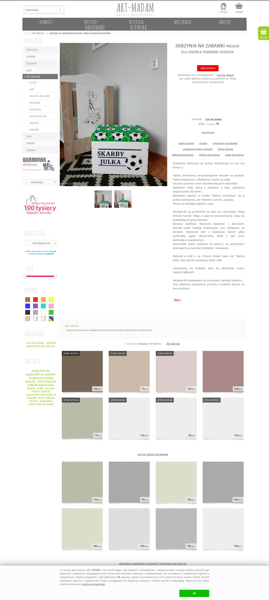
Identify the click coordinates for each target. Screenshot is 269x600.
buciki (32, 82)
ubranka (34, 123)
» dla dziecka (32, 76)
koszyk (239, 11)
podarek (49, 254)
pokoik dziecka (38, 116)
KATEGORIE (33, 40)
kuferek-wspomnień (183, 154)
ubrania (30, 150)
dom (29, 70)
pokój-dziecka (186, 143)
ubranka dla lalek (39, 96)
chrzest (203, 143)
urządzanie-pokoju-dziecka (198, 149)
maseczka (35, 109)
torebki (30, 143)
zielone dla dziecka (209, 154)
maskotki (34, 102)
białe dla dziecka (234, 154)
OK (194, 593)
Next (161, 115)
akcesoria (32, 49)
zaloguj (223, 11)
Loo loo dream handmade (152, 454)
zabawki (34, 129)
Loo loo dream (225, 75)
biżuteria (31, 63)
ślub (28, 136)
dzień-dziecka (225, 149)
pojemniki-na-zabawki (225, 143)
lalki (31, 89)
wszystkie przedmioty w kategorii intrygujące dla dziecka (153, 563)
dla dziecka (208, 132)
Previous (65, 115)
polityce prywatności (94, 584)
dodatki (30, 56)
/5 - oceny (206, 124)
